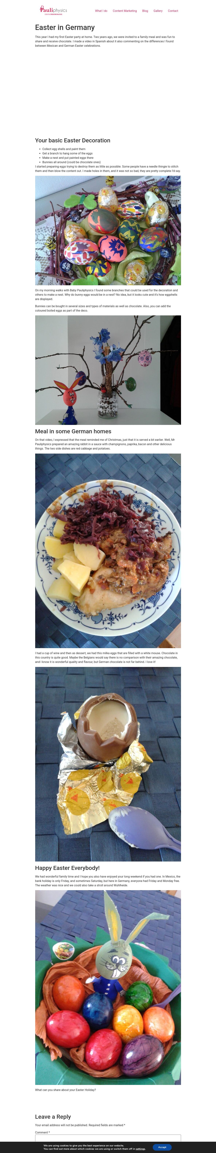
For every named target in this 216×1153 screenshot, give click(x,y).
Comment (42, 1132)
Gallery (158, 11)
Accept (162, 1147)
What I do (101, 11)
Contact (173, 11)
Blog (145, 11)
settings (140, 1149)
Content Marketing (125, 11)
